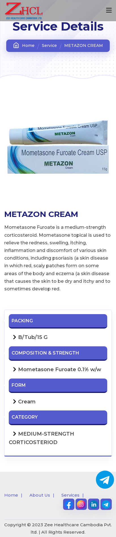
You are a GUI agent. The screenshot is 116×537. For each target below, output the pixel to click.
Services (70, 495)
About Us (39, 495)
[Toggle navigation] (109, 10)
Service (49, 45)
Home (24, 45)
